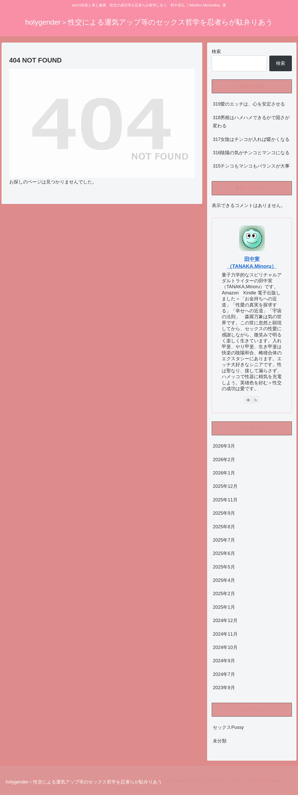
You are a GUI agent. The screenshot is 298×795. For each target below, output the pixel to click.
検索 (216, 51)
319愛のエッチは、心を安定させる (249, 104)
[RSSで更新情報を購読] (255, 399)
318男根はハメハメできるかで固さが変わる (251, 121)
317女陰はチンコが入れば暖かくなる (251, 139)
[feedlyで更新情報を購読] (248, 399)
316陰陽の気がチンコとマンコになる (251, 152)
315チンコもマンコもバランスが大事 (251, 166)
